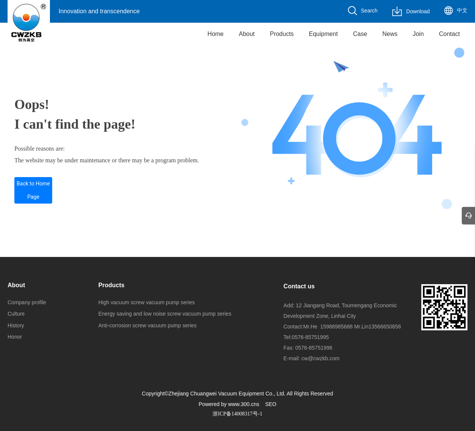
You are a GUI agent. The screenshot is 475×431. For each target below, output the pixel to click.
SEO (270, 404)
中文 (462, 10)
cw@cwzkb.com (320, 358)
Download (418, 11)
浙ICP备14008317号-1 (237, 414)
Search (369, 11)
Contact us (299, 286)
